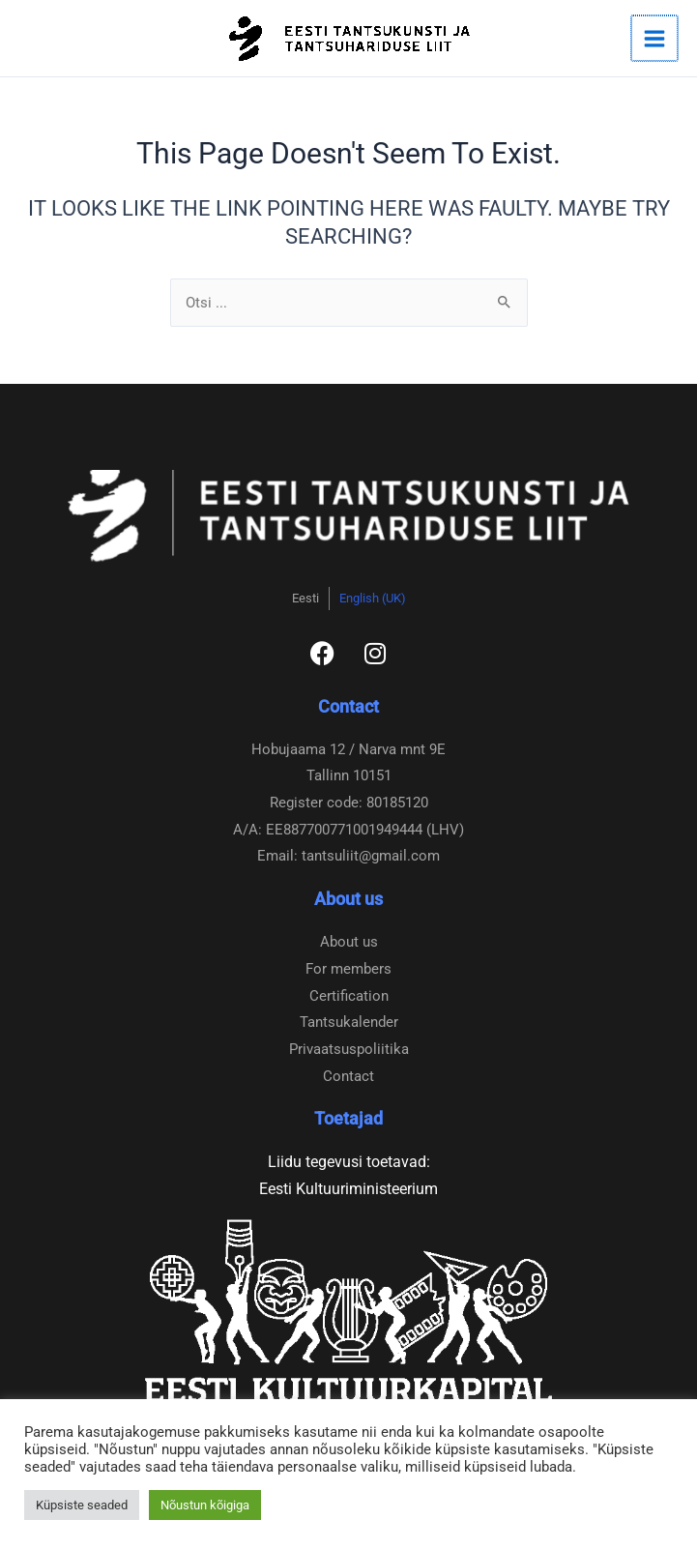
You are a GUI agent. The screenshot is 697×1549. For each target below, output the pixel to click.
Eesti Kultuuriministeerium (348, 1189)
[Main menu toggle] (655, 38)
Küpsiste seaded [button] (82, 1505)
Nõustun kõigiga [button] (204, 1505)
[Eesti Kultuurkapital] (349, 1311)
